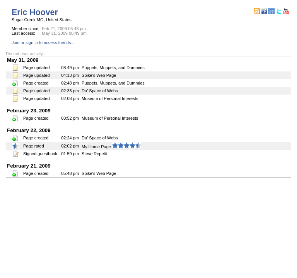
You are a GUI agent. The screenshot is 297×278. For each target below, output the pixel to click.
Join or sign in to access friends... (43, 42)
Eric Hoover (35, 12)
